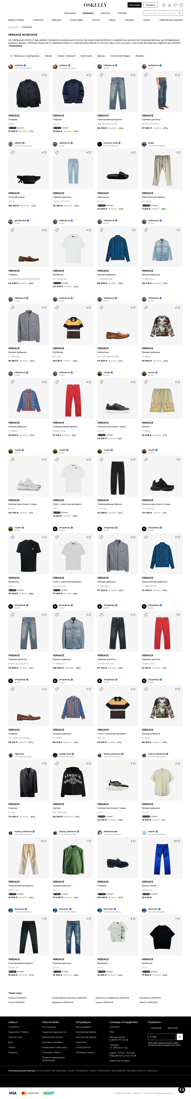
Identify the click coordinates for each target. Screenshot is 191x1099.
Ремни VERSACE (17, 998)
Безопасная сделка (52, 1037)
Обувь (112, 20)
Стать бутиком (83, 1047)
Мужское (13, 27)
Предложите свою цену (54, 1047)
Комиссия (81, 1042)
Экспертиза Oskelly (86, 1032)
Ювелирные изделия (171, 20)
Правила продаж (123, 1093)
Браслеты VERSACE (62, 1002)
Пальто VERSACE (148, 1002)
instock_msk (111, 143)
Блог (10, 1042)
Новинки (38, 20)
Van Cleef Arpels (59, 1071)
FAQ (112, 1032)
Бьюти (96, 20)
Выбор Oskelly (16, 20)
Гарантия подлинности (54, 1032)
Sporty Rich (153, 1071)
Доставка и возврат (52, 1042)
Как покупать (49, 1027)
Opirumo (19, 754)
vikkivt (18, 143)
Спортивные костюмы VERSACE (69, 998)
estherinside (110, 831)
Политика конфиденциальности (158, 1093)
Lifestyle (122, 13)
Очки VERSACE (16, 1002)
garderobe (20, 220)
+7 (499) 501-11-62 (118, 1047)
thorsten (19, 909)
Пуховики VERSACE (150, 998)
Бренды (56, 20)
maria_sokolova (112, 754)
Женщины (70, 13)
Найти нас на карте (120, 1060)
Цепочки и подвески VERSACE (112, 998)
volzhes (19, 65)
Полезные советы (51, 1052)
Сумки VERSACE (104, 1002)
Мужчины (88, 13)
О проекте (13, 1027)
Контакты (114, 1027)
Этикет (12, 1047)
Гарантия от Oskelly (18, 1032)
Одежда (129, 20)
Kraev (151, 143)
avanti (151, 831)
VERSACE (14, 115)
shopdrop (64, 527)
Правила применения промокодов (53, 1059)
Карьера (12, 1052)
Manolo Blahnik (118, 1071)
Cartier (93, 1071)
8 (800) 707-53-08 (119, 1040)
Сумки (146, 20)
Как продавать (83, 1027)
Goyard (71, 1071)
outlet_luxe (65, 754)
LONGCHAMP (103, 1071)
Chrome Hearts (43, 1071)
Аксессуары (76, 20)
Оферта (137, 1093)
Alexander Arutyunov (136, 1071)
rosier (107, 372)
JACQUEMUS (82, 1071)
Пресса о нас (15, 1037)
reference (109, 65)
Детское (105, 13)
